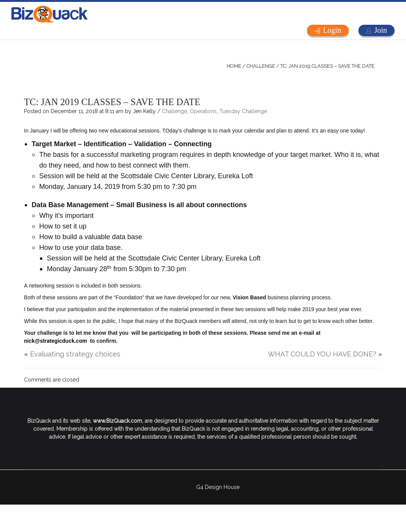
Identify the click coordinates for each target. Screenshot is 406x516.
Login (332, 30)
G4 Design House (218, 487)
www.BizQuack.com (117, 421)
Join (380, 30)
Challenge (260, 66)
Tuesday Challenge (243, 111)
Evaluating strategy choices (75, 354)
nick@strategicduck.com (55, 341)
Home (234, 66)
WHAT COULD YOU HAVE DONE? (322, 354)
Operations (203, 111)
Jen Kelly (144, 111)
